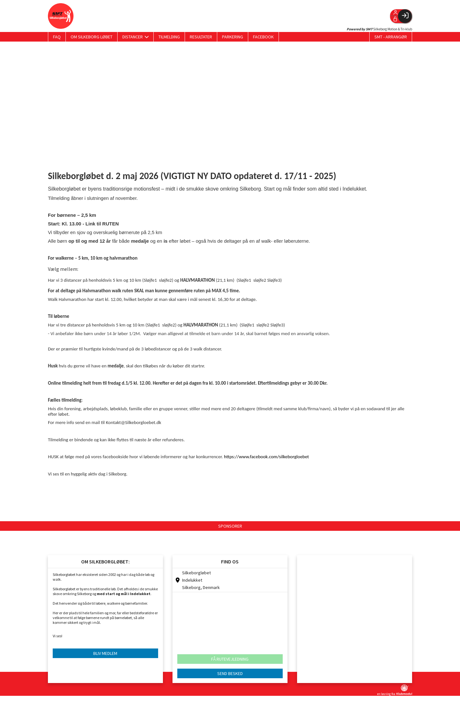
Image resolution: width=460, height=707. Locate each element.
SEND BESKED (230, 673)
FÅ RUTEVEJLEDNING (230, 659)
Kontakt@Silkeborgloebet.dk (133, 422)
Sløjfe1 (150, 280)
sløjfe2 (165, 280)
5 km (117, 280)
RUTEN (110, 223)
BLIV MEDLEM (105, 653)
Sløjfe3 (273, 280)
